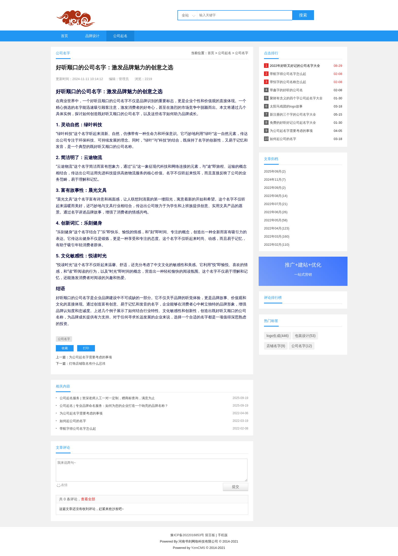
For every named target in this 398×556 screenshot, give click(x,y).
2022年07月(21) (276, 204)
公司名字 (241, 53)
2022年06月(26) (276, 212)
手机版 (223, 535)
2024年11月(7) (275, 179)
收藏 (65, 348)
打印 (86, 348)
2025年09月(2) (275, 171)
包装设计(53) (305, 336)
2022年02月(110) (276, 244)
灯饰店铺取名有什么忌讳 (87, 363)
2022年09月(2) (275, 188)
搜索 (303, 15)
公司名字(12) (301, 346)
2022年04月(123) (276, 228)
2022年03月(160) (276, 236)
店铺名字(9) (276, 346)
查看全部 (88, 499)
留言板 (210, 535)
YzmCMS (198, 548)
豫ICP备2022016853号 (187, 535)
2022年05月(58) (276, 220)
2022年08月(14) (276, 196)
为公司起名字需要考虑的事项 (90, 357)
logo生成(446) (278, 336)
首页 (64, 36)
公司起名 (120, 36)
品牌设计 (92, 36)
